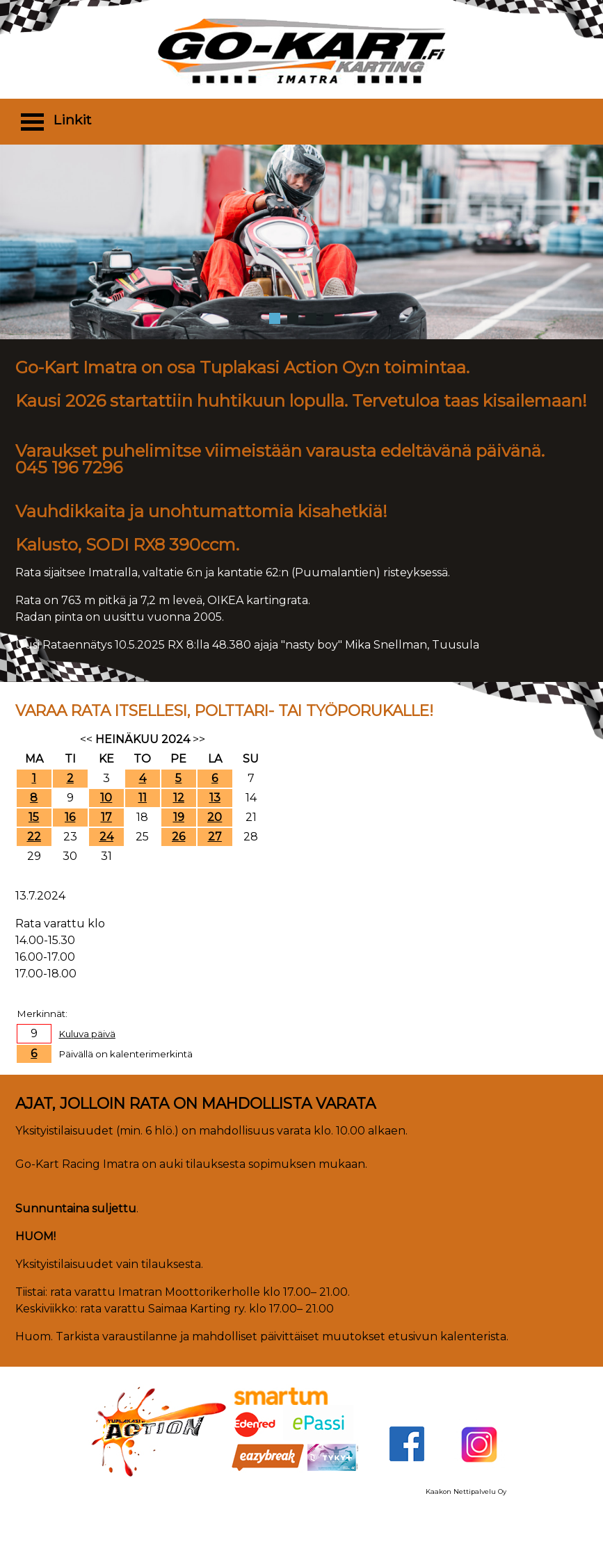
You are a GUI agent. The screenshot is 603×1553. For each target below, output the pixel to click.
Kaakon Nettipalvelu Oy (466, 1491)
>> (199, 739)
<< (86, 739)
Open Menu (32, 121)
